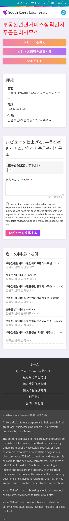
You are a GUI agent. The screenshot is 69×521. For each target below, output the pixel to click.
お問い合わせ (34, 403)
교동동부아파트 (15, 309)
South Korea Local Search (28, 12)
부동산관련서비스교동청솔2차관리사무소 (30, 332)
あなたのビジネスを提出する (34, 371)
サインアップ (40, 3)
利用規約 (34, 397)
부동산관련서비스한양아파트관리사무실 (29, 263)
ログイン (22, 3)
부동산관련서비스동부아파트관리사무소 (29, 321)
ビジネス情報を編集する (34, 52)
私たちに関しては (34, 377)
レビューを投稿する (23, 233)
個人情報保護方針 (34, 384)
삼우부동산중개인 (16, 274)
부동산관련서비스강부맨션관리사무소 (28, 298)
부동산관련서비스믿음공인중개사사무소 (29, 286)
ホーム (34, 364)
